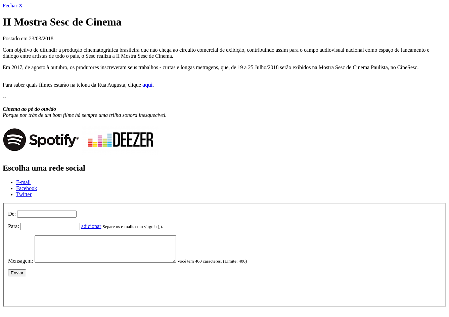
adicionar (91, 226)
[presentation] (59, 294)
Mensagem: (20, 266)
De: (12, 214)
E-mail (23, 182)
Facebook (26, 188)
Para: (13, 226)
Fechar (13, 5)
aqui (147, 85)
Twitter (24, 194)
